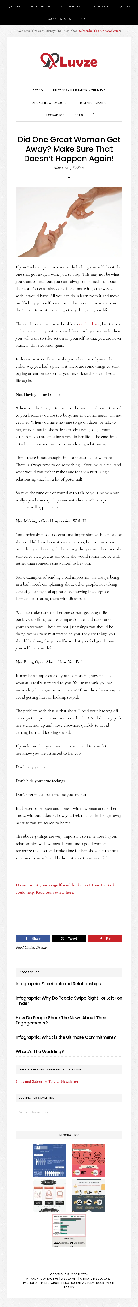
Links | (66, 1283)
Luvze (69, 61)
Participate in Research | (42, 1283)
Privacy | (33, 1279)
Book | (100, 1283)
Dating (41, 947)
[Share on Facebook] (33, 938)
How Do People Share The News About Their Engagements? (61, 1020)
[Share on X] (69, 938)
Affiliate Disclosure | (96, 1279)
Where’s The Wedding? (40, 1051)
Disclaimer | (70, 1279)
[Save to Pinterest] (105, 938)
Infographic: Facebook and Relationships (58, 984)
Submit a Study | (83, 1283)
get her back (89, 324)
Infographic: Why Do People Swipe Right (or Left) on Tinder (69, 1000)
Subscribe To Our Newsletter (99, 31)
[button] (94, 115)
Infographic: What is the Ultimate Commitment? (66, 1037)
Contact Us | (50, 1279)
